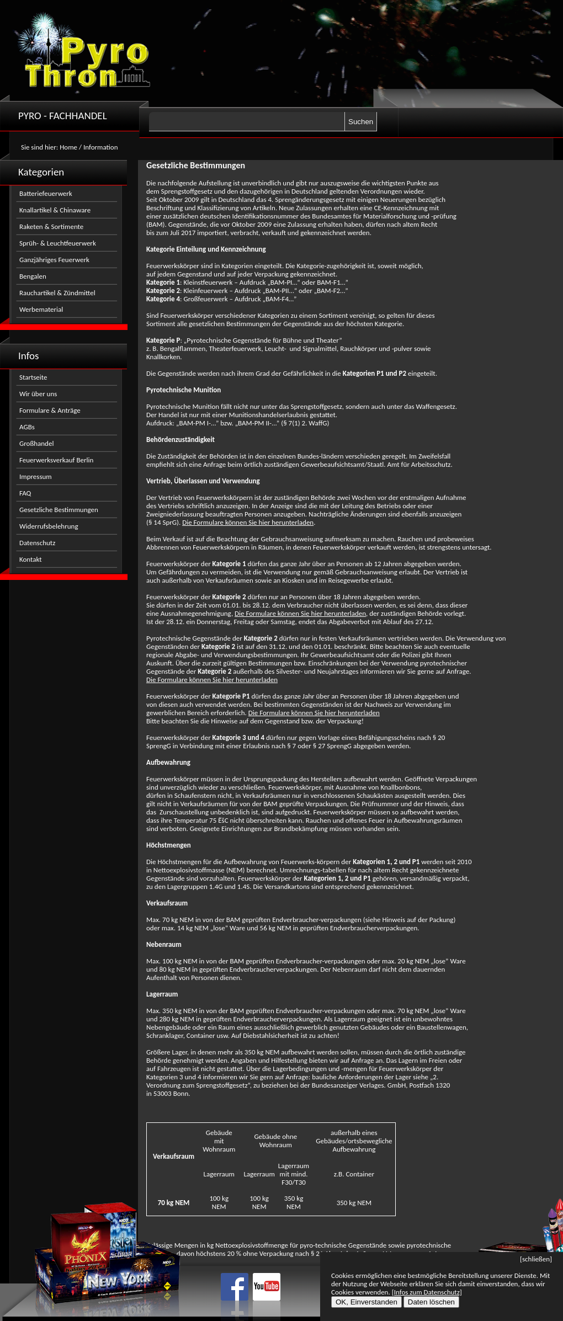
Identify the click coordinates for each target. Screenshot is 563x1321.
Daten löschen (431, 1302)
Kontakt (30, 559)
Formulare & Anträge (50, 410)
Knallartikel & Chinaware (55, 210)
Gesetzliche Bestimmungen (58, 509)
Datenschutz (37, 543)
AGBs (27, 427)
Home (68, 147)
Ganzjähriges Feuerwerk (54, 259)
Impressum (35, 476)
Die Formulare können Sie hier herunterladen (248, 522)
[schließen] (536, 1259)
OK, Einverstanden (366, 1302)
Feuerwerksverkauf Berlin (56, 460)
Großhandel (36, 443)
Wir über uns (38, 394)
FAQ (25, 493)
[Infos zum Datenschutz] (427, 1292)
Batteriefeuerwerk (45, 193)
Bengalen (32, 276)
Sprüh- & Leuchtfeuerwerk (57, 243)
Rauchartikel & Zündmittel (57, 293)
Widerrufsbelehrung (48, 526)
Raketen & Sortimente (51, 226)
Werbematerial (41, 309)
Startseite (33, 377)
